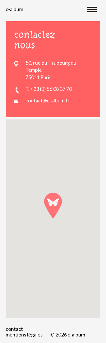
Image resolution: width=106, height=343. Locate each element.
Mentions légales (24, 334)
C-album (14, 9)
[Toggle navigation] (91, 9)
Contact (14, 329)
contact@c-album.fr (47, 100)
